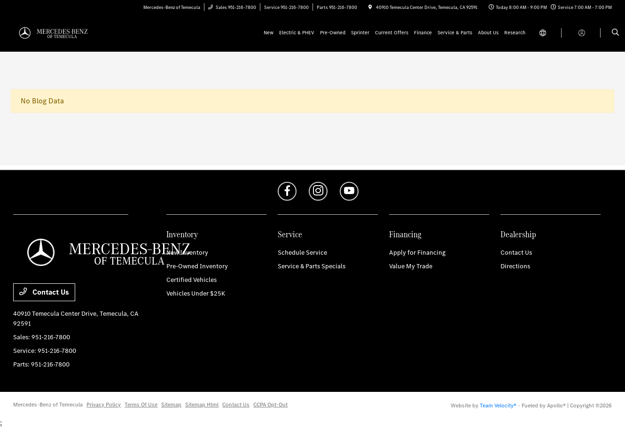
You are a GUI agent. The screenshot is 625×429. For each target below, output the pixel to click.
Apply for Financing (417, 252)
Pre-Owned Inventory (197, 266)
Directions (515, 266)
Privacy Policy (103, 404)
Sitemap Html (202, 404)
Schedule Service (302, 252)
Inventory (182, 234)
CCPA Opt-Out (270, 404)
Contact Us (44, 292)
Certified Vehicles (191, 279)
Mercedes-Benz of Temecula (48, 404)
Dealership (518, 234)
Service (290, 234)
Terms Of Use (141, 404)
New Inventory (187, 252)
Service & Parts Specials (311, 266)
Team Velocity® (498, 405)
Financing (405, 234)
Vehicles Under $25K (195, 293)
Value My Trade (410, 266)
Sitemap (171, 404)
